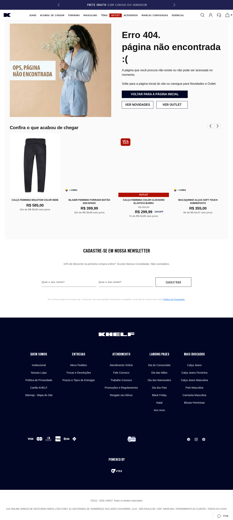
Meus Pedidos (78, 365)
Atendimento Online (121, 365)
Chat (222, 515)
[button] (173, 5)
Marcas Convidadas (154, 15)
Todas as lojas (217, 509)
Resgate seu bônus (121, 395)
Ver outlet (172, 104)
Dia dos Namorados (159, 380)
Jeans (32, 15)
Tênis (104, 15)
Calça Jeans (194, 365)
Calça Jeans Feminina (194, 372)
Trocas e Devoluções (78, 372)
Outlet (115, 15)
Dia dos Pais (159, 387)
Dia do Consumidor (159, 365)
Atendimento (121, 354)
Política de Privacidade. (174, 299)
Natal (159, 402)
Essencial (178, 15)
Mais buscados (194, 354)
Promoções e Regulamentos (121, 387)
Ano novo (159, 410)
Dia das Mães (159, 372)
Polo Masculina (194, 387)
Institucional (39, 365)
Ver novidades (137, 104)
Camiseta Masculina (194, 395)
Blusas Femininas (194, 402)
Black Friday (159, 395)
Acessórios (131, 15)
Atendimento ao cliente (191, 509)
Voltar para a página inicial (155, 94)
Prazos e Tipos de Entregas (78, 380)
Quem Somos (38, 354)
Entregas (78, 354)
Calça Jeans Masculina (194, 380)
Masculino (90, 15)
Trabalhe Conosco (121, 380)
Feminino (74, 15)
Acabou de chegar (52, 15)
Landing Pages (159, 354)
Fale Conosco (121, 372)
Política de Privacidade (38, 380)
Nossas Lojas (39, 372)
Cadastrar (173, 282)
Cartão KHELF (38, 387)
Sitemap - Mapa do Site (38, 395)
